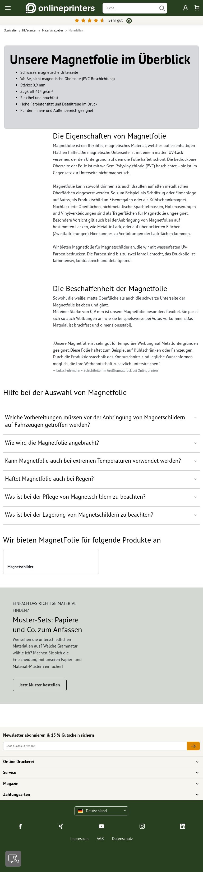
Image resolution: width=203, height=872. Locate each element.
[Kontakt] (13, 859)
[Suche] (130, 8)
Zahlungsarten (98, 794)
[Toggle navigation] (8, 8)
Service (98, 772)
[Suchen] (162, 8)
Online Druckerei (98, 762)
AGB (100, 838)
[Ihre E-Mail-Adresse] (95, 746)
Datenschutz (122, 838)
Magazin (98, 784)
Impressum (79, 838)
